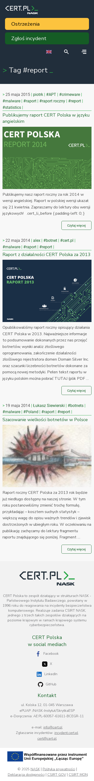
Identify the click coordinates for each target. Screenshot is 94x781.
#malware (11, 101)
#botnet (50, 240)
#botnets (75, 405)
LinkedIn (47, 674)
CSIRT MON (78, 775)
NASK (35, 769)
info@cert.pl (52, 727)
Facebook (47, 653)
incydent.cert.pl (66, 732)
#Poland (30, 411)
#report (74, 101)
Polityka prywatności (59, 769)
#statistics (12, 107)
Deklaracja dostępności (26, 775)
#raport (29, 101)
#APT (51, 94)
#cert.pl (66, 240)
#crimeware (69, 94)
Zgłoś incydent (28, 38)
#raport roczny (52, 101)
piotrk (38, 94)
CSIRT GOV (56, 775)
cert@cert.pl (47, 738)
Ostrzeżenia (25, 23)
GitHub (47, 684)
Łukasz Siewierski (49, 405)
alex (36, 240)
